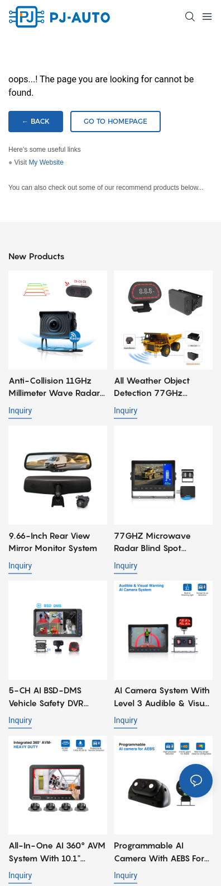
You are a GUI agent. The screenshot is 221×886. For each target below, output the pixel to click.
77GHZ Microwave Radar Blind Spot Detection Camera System (152, 542)
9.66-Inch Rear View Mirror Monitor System (52, 541)
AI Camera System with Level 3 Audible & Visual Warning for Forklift (163, 697)
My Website (45, 162)
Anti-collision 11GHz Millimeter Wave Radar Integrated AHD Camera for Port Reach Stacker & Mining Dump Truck (55, 387)
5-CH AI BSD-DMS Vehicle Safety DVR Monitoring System (46, 697)
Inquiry (20, 410)
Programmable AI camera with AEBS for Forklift (159, 852)
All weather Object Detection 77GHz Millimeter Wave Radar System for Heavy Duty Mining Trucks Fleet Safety (161, 387)
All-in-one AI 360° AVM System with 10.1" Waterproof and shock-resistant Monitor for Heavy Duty (56, 852)
